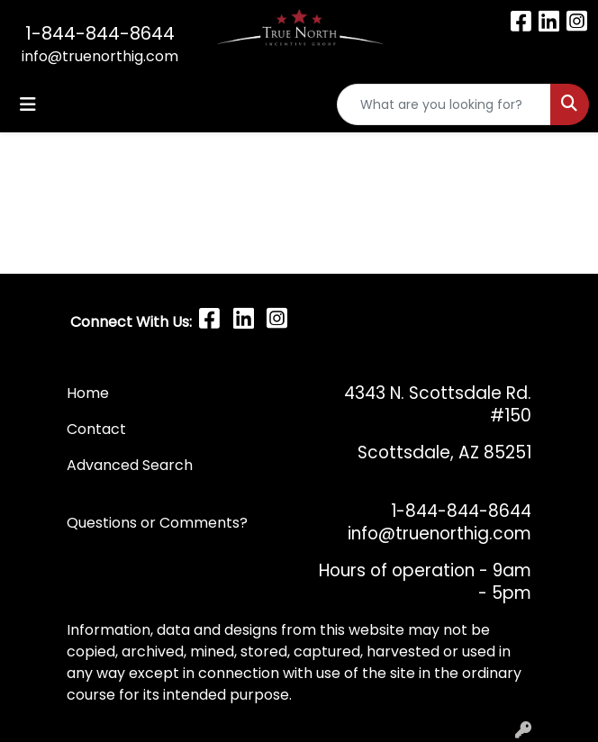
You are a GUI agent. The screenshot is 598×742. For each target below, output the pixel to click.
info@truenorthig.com (100, 56)
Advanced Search (130, 465)
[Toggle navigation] (28, 104)
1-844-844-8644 (100, 33)
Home (88, 393)
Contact (98, 429)
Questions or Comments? (157, 522)
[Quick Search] (444, 104)
